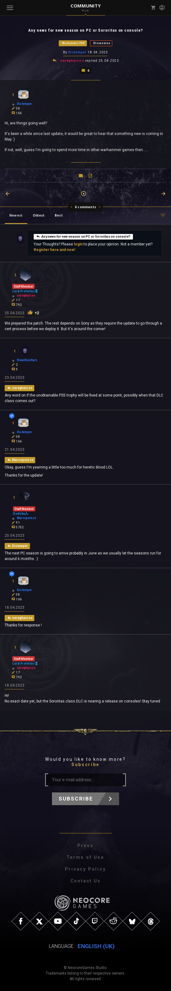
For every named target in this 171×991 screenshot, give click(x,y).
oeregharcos (72, 60)
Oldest (39, 215)
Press (85, 845)
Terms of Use (85, 857)
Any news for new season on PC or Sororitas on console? (83, 236)
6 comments (85, 207)
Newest (16, 215)
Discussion (101, 43)
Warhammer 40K (73, 43)
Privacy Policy (85, 869)
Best (59, 215)
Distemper (77, 52)
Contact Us (86, 880)
